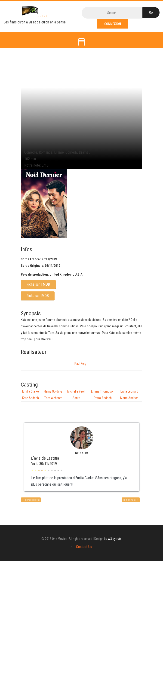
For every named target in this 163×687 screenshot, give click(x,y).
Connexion (112, 24)
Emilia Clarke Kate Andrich (30, 395)
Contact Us (84, 547)
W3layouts (115, 539)
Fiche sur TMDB (38, 284)
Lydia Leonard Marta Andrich (129, 395)
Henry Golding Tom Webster (53, 395)
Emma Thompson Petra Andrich (102, 395)
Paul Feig (80, 363)
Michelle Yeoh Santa (76, 395)
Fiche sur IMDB (38, 296)
